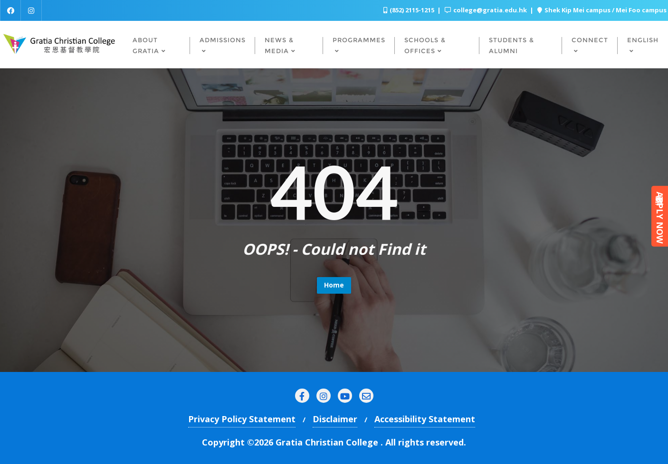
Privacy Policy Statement (242, 419)
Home (334, 284)
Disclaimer (335, 419)
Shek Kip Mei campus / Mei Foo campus (602, 10)
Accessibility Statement (424, 419)
